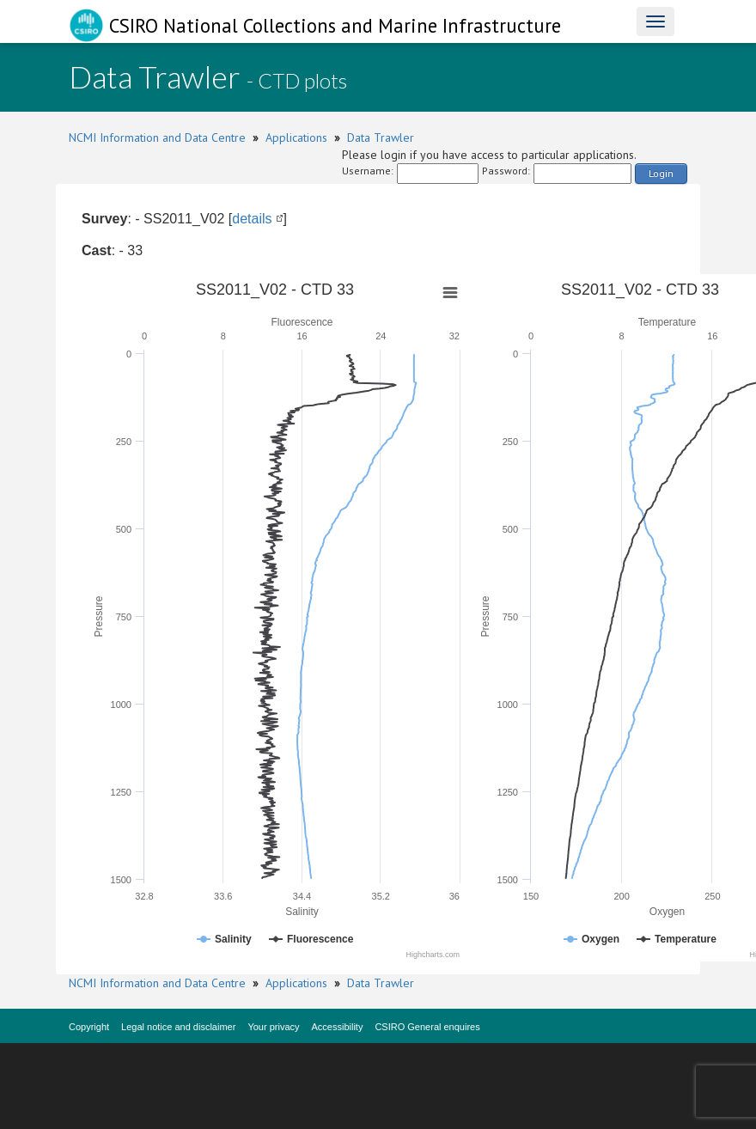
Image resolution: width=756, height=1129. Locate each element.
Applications (296, 137)
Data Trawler (380, 137)
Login (661, 173)
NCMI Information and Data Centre (157, 137)
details (251, 218)
